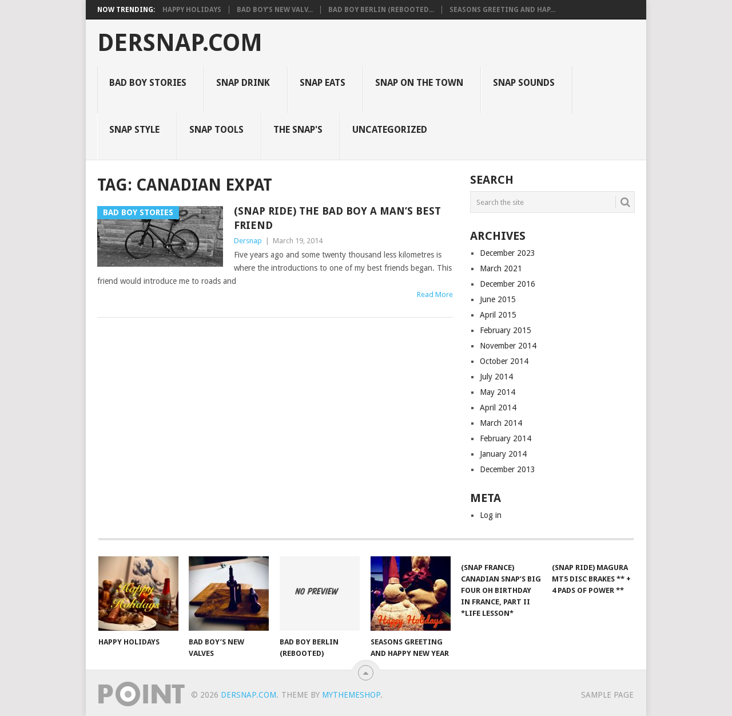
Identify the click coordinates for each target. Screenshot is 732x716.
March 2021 (501, 268)
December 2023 (507, 253)
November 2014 (508, 345)
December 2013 (507, 469)
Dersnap (248, 240)
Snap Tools (216, 129)
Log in (491, 515)
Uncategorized (389, 129)
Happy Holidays (191, 10)
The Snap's (298, 129)
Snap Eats (322, 82)
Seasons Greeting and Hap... (502, 10)
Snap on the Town (419, 82)
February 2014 (505, 438)
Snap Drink (243, 82)
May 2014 (497, 392)
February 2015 (505, 330)
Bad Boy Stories (147, 82)
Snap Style (134, 129)
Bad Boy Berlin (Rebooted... (381, 10)
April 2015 (498, 314)
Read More (435, 294)
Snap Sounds (524, 82)
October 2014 (504, 361)
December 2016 (507, 283)
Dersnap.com (179, 43)
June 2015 (498, 299)
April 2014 (498, 407)
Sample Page (607, 694)
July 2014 (496, 376)
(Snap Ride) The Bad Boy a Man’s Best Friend (337, 218)
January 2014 (503, 453)
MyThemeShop (351, 694)
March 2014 (501, 423)
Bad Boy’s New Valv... (275, 10)
